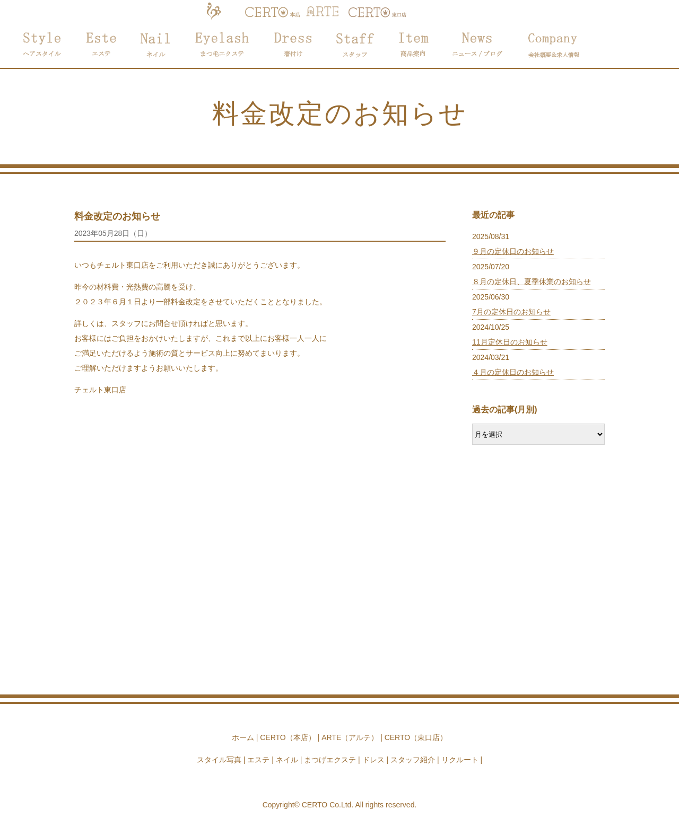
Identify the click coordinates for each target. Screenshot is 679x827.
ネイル (287, 759)
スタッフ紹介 (412, 759)
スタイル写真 (219, 759)
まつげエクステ (330, 759)
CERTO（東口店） (416, 737)
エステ (258, 759)
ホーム (243, 737)
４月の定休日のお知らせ (513, 372)
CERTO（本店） (288, 737)
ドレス (373, 759)
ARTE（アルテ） (349, 737)
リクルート (459, 759)
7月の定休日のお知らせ (511, 311)
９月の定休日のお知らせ (513, 251)
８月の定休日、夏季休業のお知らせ (531, 281)
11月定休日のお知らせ (509, 342)
